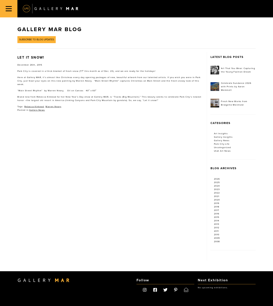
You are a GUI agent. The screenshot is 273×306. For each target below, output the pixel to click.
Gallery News (37, 110)
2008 (217, 241)
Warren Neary (53, 106)
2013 (216, 224)
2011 (216, 231)
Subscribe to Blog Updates (36, 39)
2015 (216, 217)
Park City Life (221, 144)
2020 (217, 200)
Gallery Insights (223, 137)
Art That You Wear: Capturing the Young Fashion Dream (232, 70)
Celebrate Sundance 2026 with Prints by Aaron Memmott (230, 86)
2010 (216, 234)
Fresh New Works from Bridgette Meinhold (228, 103)
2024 (217, 186)
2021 (216, 196)
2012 (216, 227)
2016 (216, 213)
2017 (216, 210)
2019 (216, 203)
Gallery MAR (50, 8)
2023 (217, 189)
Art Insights (221, 133)
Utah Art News (222, 151)
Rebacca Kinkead (34, 106)
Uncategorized (222, 147)
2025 (217, 182)
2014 (216, 220)
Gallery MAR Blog (49, 29)
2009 (217, 238)
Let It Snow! (30, 57)
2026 (217, 179)
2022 (217, 193)
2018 (216, 207)
